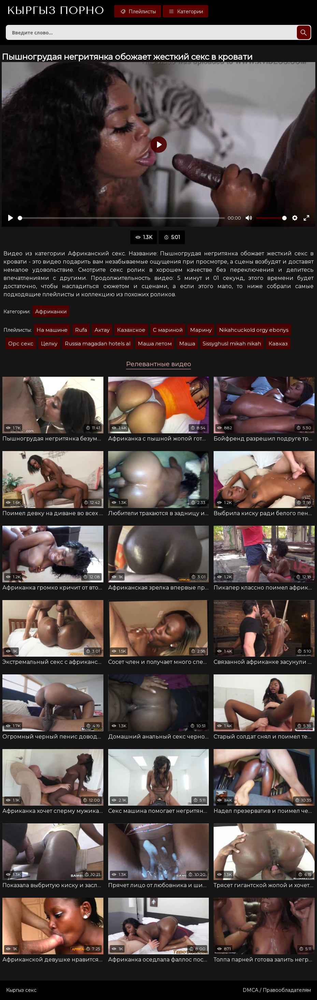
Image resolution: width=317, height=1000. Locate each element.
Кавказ (278, 343)
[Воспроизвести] (10, 217)
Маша (187, 343)
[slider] (121, 218)
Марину (201, 330)
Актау (102, 330)
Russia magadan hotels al (97, 343)
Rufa (81, 330)
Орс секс (20, 343)
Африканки (51, 311)
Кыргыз (55, 10)
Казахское (131, 330)
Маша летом (155, 343)
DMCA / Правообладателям (277, 990)
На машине (52, 330)
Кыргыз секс (21, 990)
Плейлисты (137, 11)
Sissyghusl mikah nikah (232, 343)
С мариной (168, 330)
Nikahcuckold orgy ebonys (253, 330)
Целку (49, 343)
